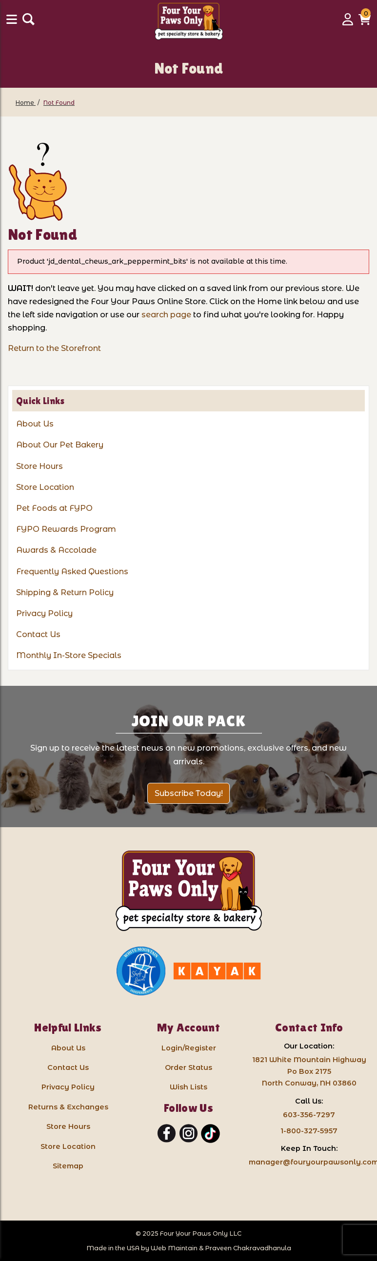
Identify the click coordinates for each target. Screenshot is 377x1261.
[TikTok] (210, 1134)
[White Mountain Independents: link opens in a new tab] (141, 971)
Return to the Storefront (54, 348)
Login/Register (188, 1048)
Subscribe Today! (189, 793)
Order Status (188, 1067)
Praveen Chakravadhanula (248, 1248)
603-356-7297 (309, 1114)
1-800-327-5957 (308, 1130)
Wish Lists (188, 1087)
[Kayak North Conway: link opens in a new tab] (217, 971)
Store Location (45, 487)
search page (166, 314)
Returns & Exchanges (68, 1107)
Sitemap (68, 1166)
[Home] (26, 102)
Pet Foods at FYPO (54, 508)
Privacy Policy (44, 613)
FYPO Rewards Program (66, 529)
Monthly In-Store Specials (68, 655)
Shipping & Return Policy (65, 592)
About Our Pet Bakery (59, 444)
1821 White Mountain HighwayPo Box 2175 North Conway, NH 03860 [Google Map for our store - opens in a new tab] (309, 1071)
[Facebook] (167, 1134)
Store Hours (39, 466)
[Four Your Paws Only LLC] (189, 891)
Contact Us (38, 634)
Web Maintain (174, 1248)
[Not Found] (59, 102)
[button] (364, 22)
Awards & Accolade (56, 550)
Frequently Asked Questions (72, 571)
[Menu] (12, 22)
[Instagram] (188, 1134)
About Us (35, 423)
